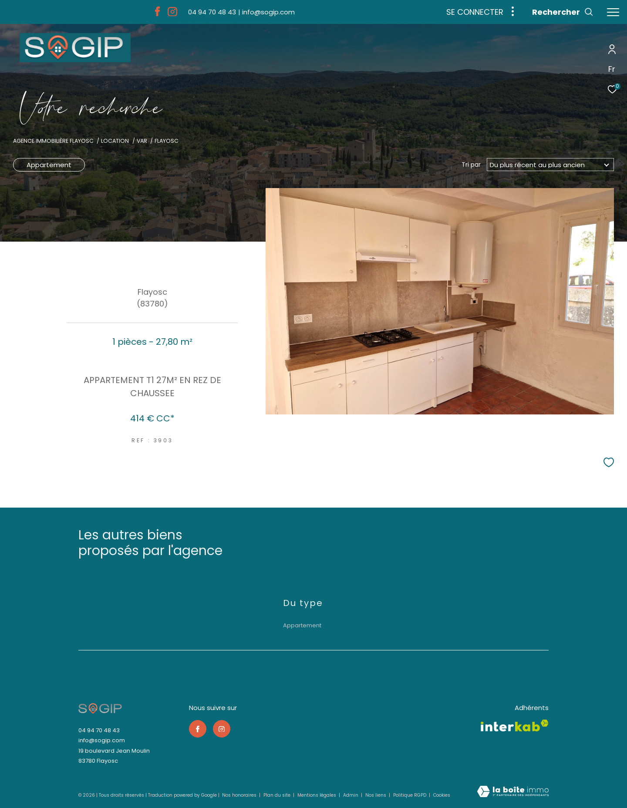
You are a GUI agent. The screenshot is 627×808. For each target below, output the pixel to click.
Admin (351, 795)
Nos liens (376, 795)
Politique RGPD (409, 795)
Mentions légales (317, 795)
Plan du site (277, 795)
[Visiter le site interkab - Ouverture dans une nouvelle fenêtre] (515, 725)
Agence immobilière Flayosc (53, 141)
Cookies (441, 795)
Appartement (49, 164)
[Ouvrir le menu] (613, 12)
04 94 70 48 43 (99, 730)
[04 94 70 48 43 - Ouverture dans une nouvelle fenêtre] (212, 12)
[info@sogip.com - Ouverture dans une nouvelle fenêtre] (266, 12)
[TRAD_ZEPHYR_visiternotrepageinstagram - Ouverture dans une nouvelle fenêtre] (172, 13)
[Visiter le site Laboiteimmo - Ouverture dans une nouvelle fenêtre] (513, 792)
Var (142, 141)
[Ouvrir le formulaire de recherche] (562, 12)
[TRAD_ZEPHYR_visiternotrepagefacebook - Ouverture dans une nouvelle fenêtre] (157, 13)
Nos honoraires (240, 795)
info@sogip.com (101, 740)
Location (115, 141)
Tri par (471, 165)
